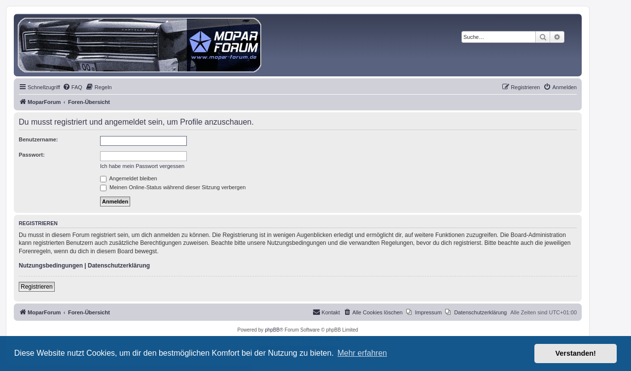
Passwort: (32, 155)
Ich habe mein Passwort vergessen (142, 166)
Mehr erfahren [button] (362, 353)
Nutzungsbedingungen (51, 265)
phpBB (272, 330)
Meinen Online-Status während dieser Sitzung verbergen (172, 187)
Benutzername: (38, 139)
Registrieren (37, 286)
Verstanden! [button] (576, 353)
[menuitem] (72, 87)
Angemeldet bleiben (128, 178)
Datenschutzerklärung (119, 265)
